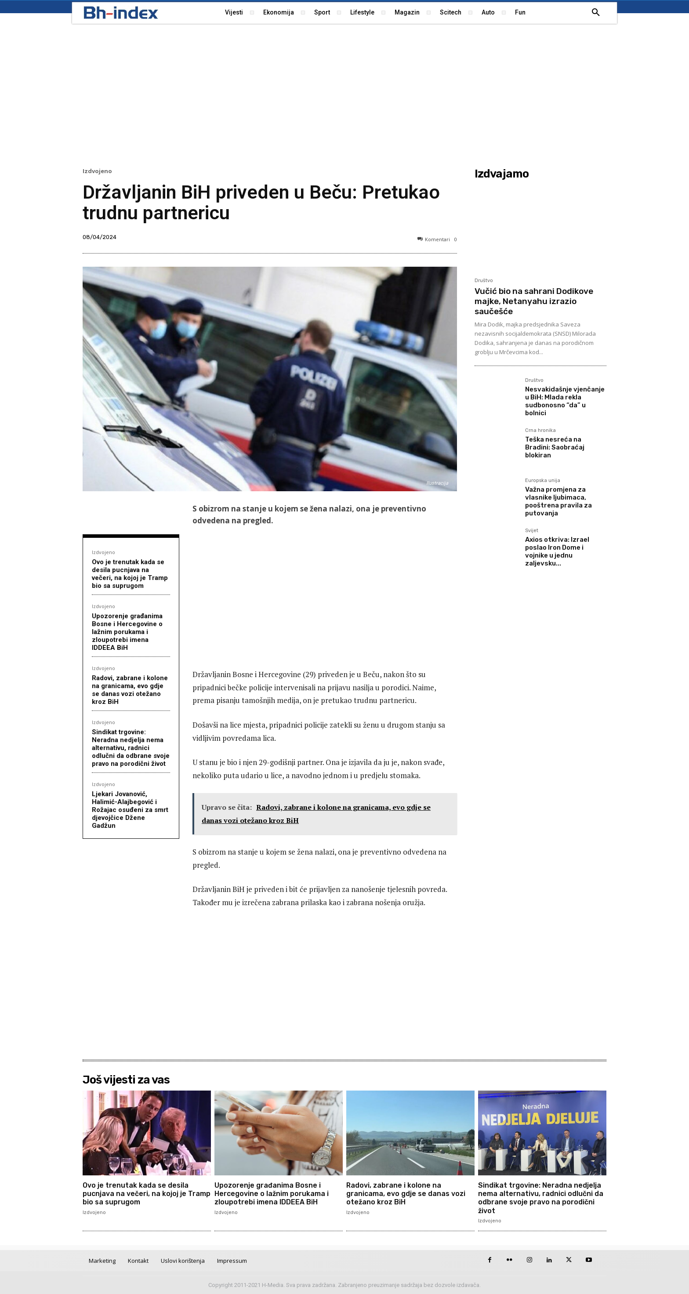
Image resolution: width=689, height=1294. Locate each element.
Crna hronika (540, 430)
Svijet (531, 530)
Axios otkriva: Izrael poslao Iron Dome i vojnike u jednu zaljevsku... (557, 551)
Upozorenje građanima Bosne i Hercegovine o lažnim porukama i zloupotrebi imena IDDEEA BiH (127, 632)
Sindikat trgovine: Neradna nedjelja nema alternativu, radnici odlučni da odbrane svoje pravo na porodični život (131, 748)
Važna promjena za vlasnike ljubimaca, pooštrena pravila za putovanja (558, 501)
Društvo (484, 280)
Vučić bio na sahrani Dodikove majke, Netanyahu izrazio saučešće (534, 301)
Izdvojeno (97, 171)
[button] (595, 12)
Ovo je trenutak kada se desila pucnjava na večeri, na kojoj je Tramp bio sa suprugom (130, 574)
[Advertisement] (344, 94)
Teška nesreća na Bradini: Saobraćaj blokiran (554, 447)
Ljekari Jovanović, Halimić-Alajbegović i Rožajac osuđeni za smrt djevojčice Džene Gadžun (130, 810)
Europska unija (542, 480)
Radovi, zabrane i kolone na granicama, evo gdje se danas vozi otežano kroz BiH (130, 690)
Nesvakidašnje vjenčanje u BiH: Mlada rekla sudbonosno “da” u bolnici (565, 401)
